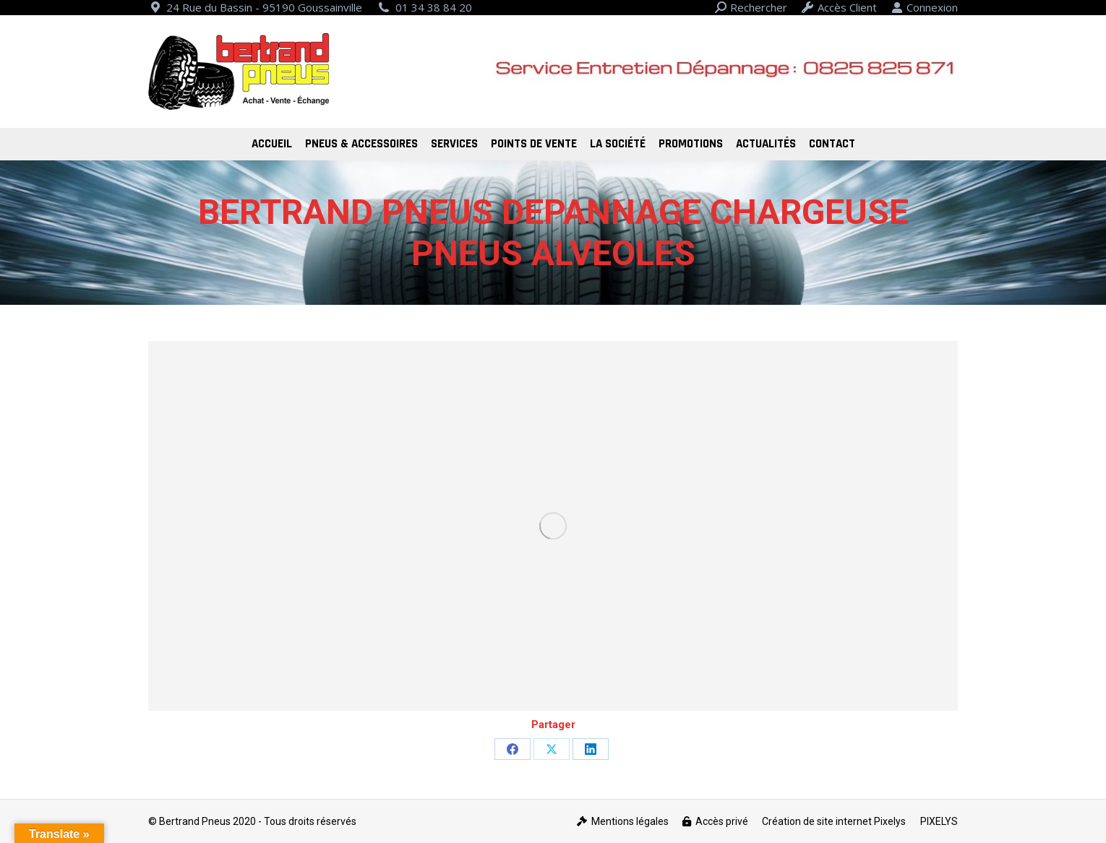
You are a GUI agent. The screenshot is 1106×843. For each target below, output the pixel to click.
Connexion (924, 7)
